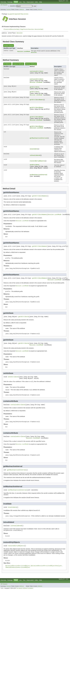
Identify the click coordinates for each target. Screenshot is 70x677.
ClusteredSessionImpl (12, 29)
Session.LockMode (23, 52)
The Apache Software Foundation (24, 601)
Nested (8, 9)
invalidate (34, 150)
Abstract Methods (31, 65)
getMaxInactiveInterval (38, 139)
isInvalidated (35, 156)
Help (40, 2)
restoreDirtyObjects (37, 162)
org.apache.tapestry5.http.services (17, 14)
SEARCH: (13, 6)
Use (20, 2)
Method (22, 9)
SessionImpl (39, 29)
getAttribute (34, 88)
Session (19, 33)
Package (10, 2)
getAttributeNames (36, 101)
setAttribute (34, 166)
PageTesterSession (27, 29)
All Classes (4, 5)
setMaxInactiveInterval (38, 176)
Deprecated (30, 2)
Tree (24, 2)
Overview (3, 2)
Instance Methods (18, 65)
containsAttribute (36, 72)
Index (36, 2)
